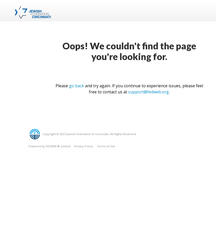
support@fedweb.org (148, 92)
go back (76, 86)
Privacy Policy (83, 146)
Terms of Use (106, 146)
